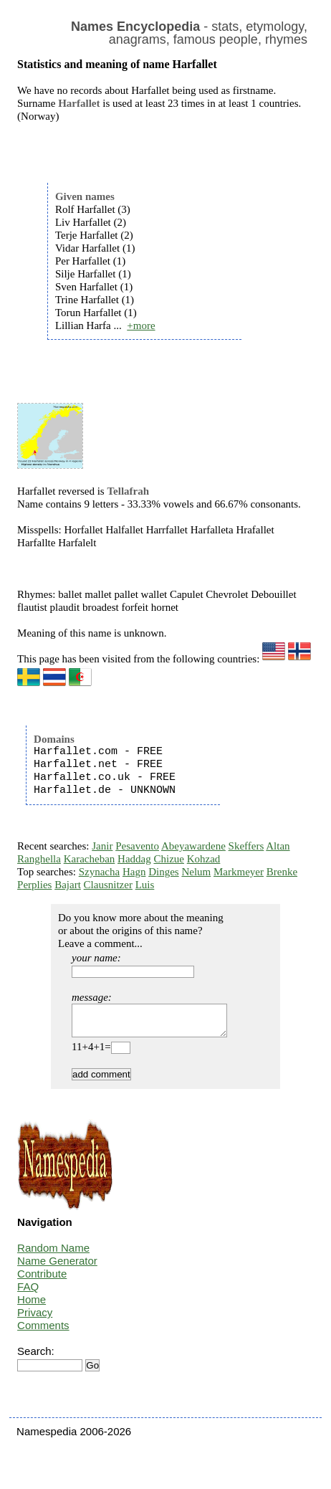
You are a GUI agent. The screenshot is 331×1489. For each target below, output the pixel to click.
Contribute (42, 1280)
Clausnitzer (108, 884)
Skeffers (246, 846)
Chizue (168, 859)
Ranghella (39, 859)
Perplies (34, 884)
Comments (43, 1332)
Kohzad (204, 859)
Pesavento (137, 846)
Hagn (134, 871)
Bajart (67, 884)
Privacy (34, 1319)
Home (31, 1306)
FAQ (28, 1293)
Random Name (53, 1254)
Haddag (134, 859)
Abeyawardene (193, 846)
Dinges (163, 871)
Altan (277, 846)
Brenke (282, 871)
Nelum (196, 871)
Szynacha (99, 871)
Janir (102, 846)
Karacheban (89, 859)
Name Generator (57, 1267)
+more (141, 325)
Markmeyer (239, 871)
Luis (145, 884)
